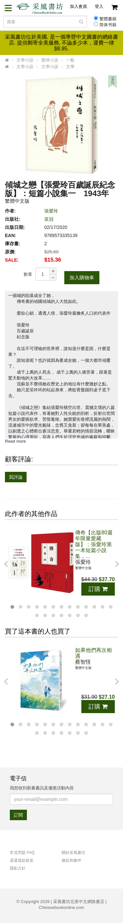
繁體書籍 (107, 19)
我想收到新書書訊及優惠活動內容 (42, 787)
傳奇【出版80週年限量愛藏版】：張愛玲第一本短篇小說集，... (94, 544)
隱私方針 (18, 868)
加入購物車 (82, 277)
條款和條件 (71, 860)
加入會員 (78, 6)
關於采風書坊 (73, 852)
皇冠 (48, 219)
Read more (15, 441)
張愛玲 (51, 210)
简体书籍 (107, 25)
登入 (99, 6)
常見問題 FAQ (22, 852)
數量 (28, 274)
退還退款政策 (21, 860)
